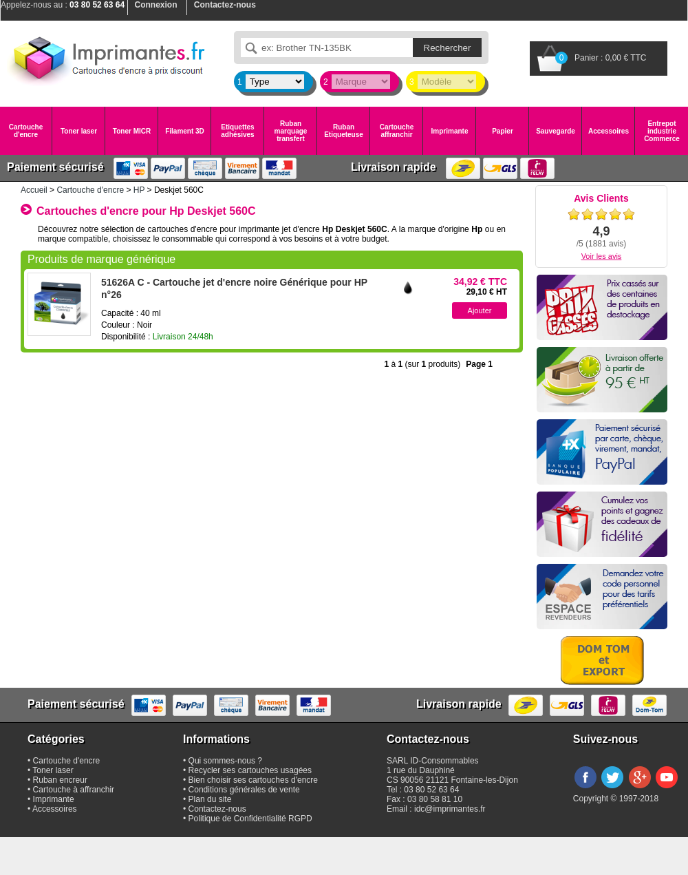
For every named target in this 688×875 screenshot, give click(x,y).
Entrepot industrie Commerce (662, 131)
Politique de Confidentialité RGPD (250, 818)
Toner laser (79, 131)
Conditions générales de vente (244, 789)
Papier (502, 131)
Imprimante (450, 131)
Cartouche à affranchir (74, 789)
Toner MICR (132, 131)
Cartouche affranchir (396, 130)
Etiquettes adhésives (237, 130)
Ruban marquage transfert (291, 131)
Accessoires (608, 131)
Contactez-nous (217, 809)
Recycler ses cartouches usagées (250, 770)
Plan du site (210, 799)
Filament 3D (184, 131)
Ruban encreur (60, 780)
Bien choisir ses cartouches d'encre (253, 780)
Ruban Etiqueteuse (343, 130)
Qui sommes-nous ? (225, 761)
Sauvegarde (555, 131)
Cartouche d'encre (26, 130)
